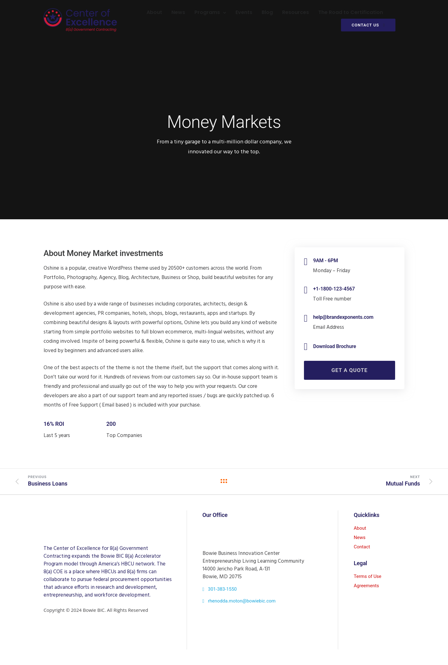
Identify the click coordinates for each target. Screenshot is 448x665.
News (178, 12)
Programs (207, 12)
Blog (267, 12)
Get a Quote (349, 370)
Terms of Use (367, 576)
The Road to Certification (350, 12)
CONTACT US (368, 25)
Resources (295, 12)
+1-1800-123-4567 (334, 289)
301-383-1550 (222, 589)
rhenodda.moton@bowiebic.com (241, 601)
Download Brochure (334, 346)
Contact (362, 547)
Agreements (366, 585)
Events (243, 12)
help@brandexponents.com (343, 317)
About (154, 12)
